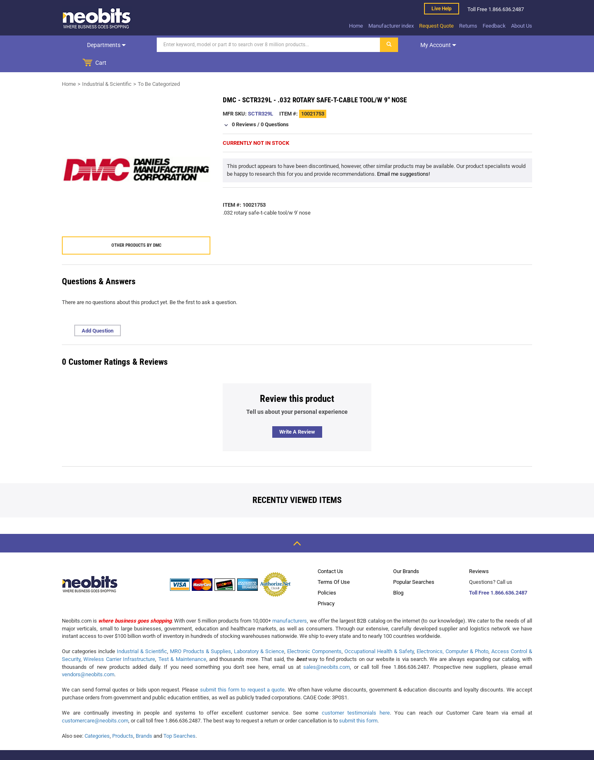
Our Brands (406, 553)
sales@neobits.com (326, 649)
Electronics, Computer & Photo (452, 633)
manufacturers (289, 603)
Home (356, 26)
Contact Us (330, 553)
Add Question (97, 312)
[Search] (248, 45)
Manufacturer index (391, 26)
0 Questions (275, 106)
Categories (97, 718)
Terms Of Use (334, 564)
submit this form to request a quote (242, 671)
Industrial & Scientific (107, 66)
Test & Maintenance (182, 641)
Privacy (326, 585)
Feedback (494, 26)
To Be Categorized (159, 66)
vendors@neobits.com (88, 656)
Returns (468, 26)
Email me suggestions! (403, 156)
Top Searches (179, 718)
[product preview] (136, 151)
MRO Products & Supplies (200, 633)
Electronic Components (314, 633)
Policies (327, 574)
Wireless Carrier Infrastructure (119, 641)
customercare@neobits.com (95, 702)
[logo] (97, 18)
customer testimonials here (356, 695)
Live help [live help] (441, 9)
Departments (96, 45)
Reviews (479, 553)
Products (122, 718)
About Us (521, 26)
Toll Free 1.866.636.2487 (498, 574)
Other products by (136, 227)
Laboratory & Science (259, 633)
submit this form (358, 702)
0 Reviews (244, 106)
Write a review (297, 414)
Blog (398, 574)
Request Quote (436, 26)
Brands (144, 718)
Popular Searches (413, 564)
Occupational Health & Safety (379, 633)
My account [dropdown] (418, 45)
